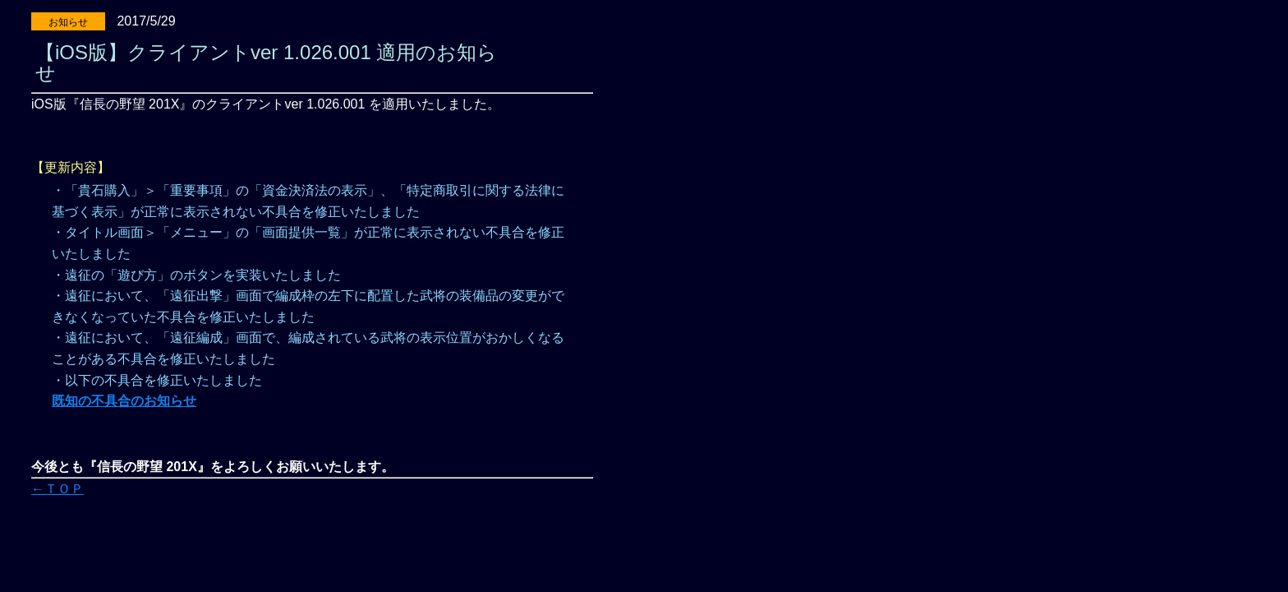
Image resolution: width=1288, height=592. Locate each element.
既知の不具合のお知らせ (124, 401)
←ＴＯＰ (57, 489)
